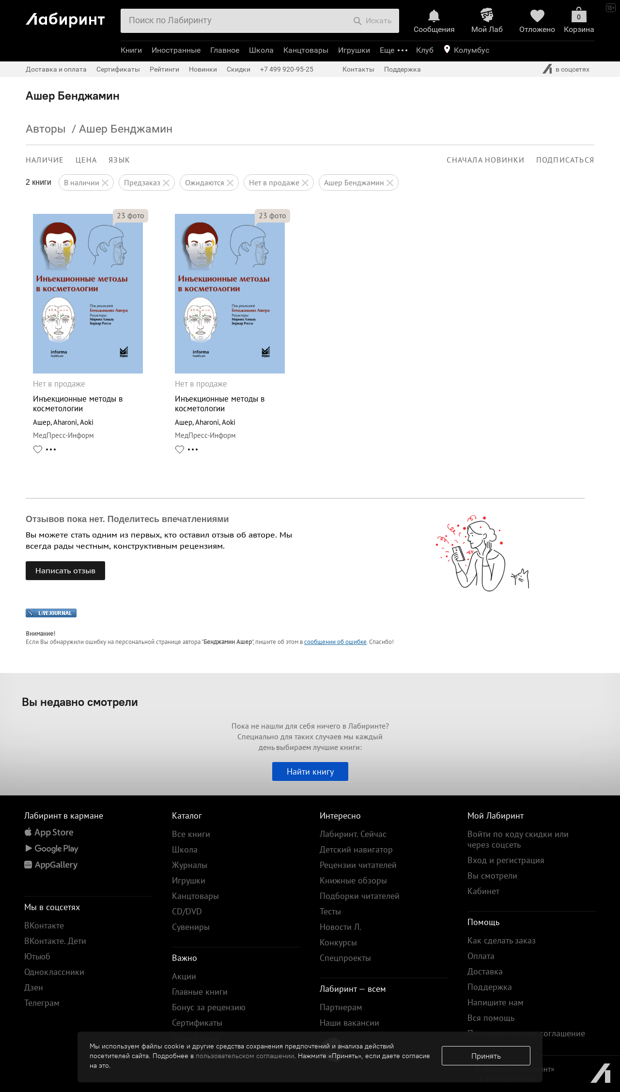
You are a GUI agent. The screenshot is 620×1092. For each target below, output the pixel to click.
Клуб (425, 50)
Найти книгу (310, 771)
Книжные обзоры (353, 880)
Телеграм (42, 1002)
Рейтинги (164, 69)
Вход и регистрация (505, 860)
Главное (224, 50)
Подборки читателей (360, 895)
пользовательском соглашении (245, 1055)
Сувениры (191, 926)
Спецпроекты (345, 957)
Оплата (481, 955)
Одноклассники (54, 971)
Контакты (358, 69)
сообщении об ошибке (335, 642)
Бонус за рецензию (209, 1007)
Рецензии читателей (358, 864)
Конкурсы (338, 942)
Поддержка (402, 69)
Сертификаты (118, 69)
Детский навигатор (356, 849)
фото (130, 215)
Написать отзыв (65, 570)
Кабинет (483, 891)
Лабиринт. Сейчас (353, 833)
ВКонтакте (44, 925)
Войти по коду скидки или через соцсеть (518, 839)
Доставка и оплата (56, 69)
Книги (131, 50)
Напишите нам (495, 1002)
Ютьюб (37, 956)
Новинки (203, 69)
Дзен (33, 987)
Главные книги (200, 991)
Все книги (191, 833)
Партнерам (341, 1007)
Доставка (485, 971)
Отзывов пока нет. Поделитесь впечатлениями (127, 519)
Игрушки (354, 50)
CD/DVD (187, 911)
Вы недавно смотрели (80, 701)
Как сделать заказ (501, 940)
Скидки (238, 69)
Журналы (189, 864)
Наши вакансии (349, 1022)
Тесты (330, 911)
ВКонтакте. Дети (55, 940)
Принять (486, 1056)
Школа (261, 50)
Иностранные (176, 50)
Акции (184, 976)
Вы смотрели (492, 875)
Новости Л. (340, 926)
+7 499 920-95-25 (286, 69)
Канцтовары (305, 50)
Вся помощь (490, 1017)
